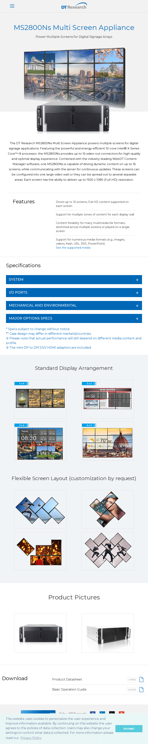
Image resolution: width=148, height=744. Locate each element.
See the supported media (73, 247)
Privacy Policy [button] (31, 738)
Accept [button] (129, 728)
